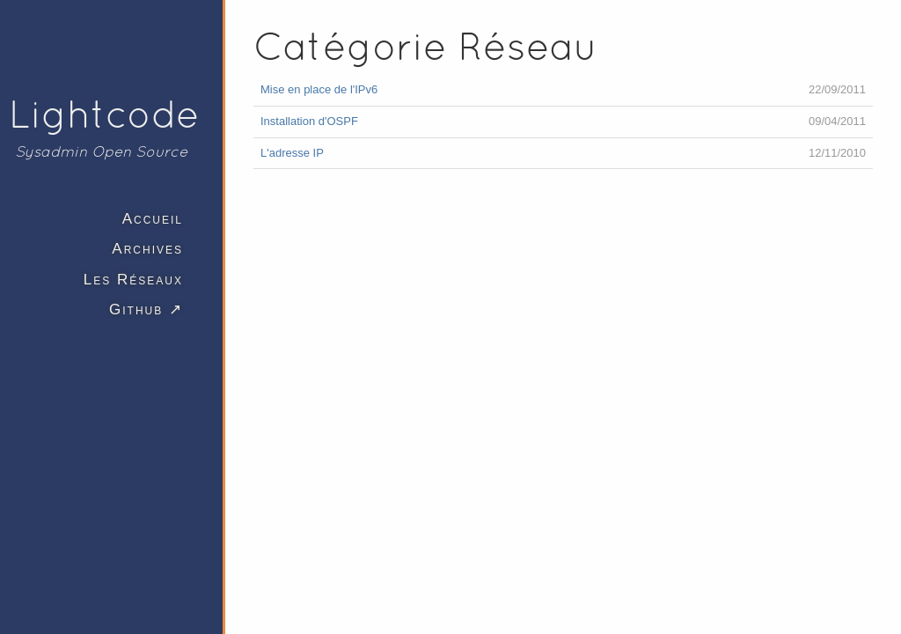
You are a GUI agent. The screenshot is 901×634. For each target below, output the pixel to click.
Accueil (152, 218)
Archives (147, 248)
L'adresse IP (292, 152)
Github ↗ (146, 309)
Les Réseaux (133, 279)
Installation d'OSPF (309, 121)
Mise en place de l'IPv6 (318, 89)
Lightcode (104, 113)
